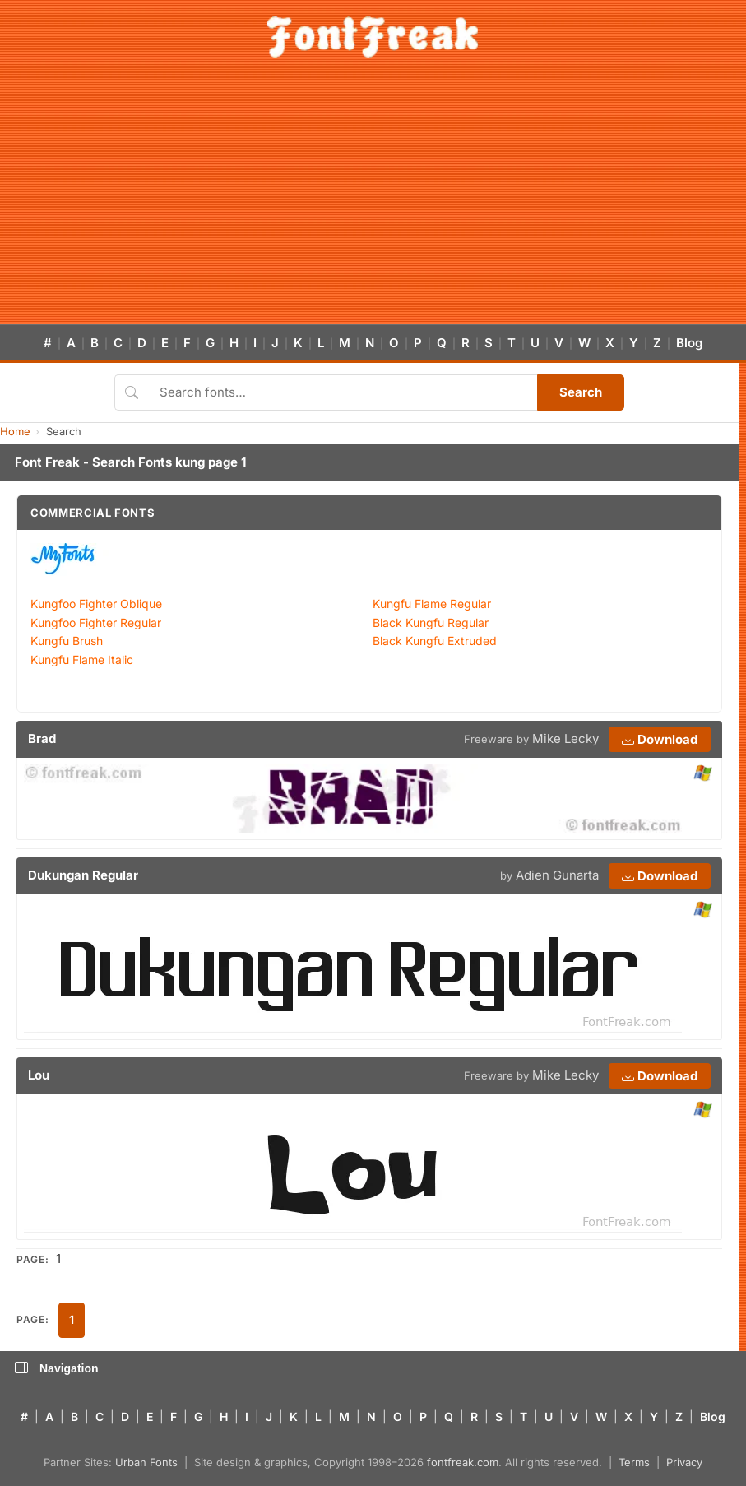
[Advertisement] (373, 201)
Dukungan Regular (83, 875)
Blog (689, 343)
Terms (634, 1462)
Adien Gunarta (557, 875)
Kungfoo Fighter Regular (95, 622)
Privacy (684, 1462)
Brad (42, 738)
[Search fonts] (342, 392)
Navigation (57, 1368)
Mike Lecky (565, 738)
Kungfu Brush (66, 641)
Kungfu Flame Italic (81, 659)
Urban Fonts (146, 1462)
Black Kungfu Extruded (435, 641)
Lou (38, 1075)
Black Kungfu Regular (431, 622)
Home (15, 431)
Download (659, 739)
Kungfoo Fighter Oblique (96, 604)
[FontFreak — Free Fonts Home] (373, 37)
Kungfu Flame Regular (432, 604)
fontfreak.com (462, 1462)
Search (580, 392)
